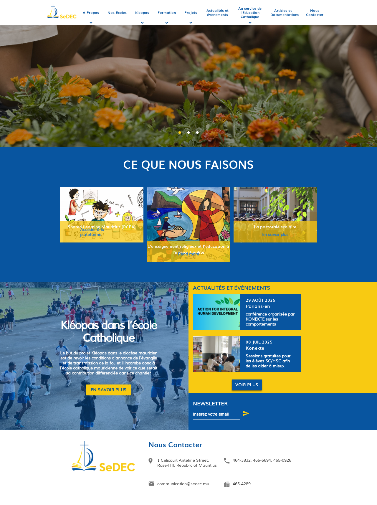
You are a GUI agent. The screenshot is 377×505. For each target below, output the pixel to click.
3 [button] (197, 133)
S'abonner (247, 414)
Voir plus (246, 384)
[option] (188, 82)
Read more (188, 254)
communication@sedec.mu (183, 483)
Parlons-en (258, 305)
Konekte (255, 347)
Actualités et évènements (217, 12)
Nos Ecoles (117, 12)
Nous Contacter (314, 12)
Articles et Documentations (284, 12)
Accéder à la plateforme (92, 232)
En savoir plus (275, 234)
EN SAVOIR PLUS (109, 389)
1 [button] (180, 133)
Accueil (62, 12)
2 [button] (188, 133)
